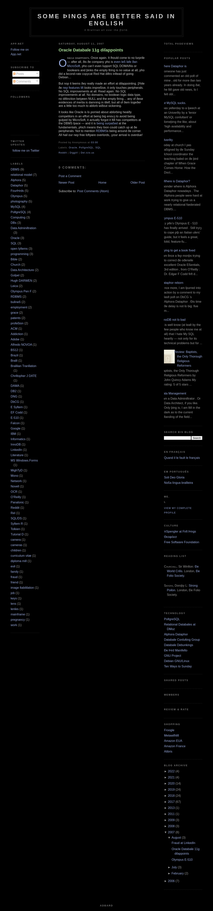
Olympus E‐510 (171, 218)
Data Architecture (22, 270)
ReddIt (63, 152)
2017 (171, 801)
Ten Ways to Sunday (178, 666)
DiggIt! (74, 152)
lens (13, 603)
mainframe (18, 614)
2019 (171, 789)
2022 (171, 771)
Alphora (16, 180)
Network (16, 481)
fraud (14, 577)
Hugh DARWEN (21, 280)
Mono (14, 475)
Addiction (17, 334)
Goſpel (15, 275)
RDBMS (16, 296)
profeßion (17, 323)
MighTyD (17, 470)
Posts (18, 73)
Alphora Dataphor (176, 634)
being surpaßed (107, 123)
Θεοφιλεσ (170, 536)
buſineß (16, 302)
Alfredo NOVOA (21, 344)
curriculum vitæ (21, 555)
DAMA (15, 385)
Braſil (14, 360)
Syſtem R (17, 523)
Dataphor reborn (172, 282)
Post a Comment (70, 176)
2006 (171, 881)
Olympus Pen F (21, 291)
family (15, 571)
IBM (13, 433)
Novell (15, 486)
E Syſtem (17, 407)
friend (14, 582)
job (13, 593)
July (174, 867)
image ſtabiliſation (22, 587)
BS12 (14, 350)
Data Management (173, 393)
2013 (171, 807)
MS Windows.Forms (24, 460)
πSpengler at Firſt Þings (180, 531)
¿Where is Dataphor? (175, 181)
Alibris (168, 751)
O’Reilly (16, 497)
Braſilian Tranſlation (23, 366)
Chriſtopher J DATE (24, 376)
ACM (14, 328)
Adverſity (167, 140)
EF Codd (17, 412)
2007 (171, 832)
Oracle (15, 238)
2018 (171, 795)
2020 (171, 783)
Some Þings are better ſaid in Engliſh (106, 20)
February (178, 873)
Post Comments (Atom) (93, 191)
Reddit (15, 507)
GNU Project (172, 655)
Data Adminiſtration (23, 228)
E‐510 (15, 417)
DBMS (15, 169)
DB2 (14, 391)
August (176, 837)
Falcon (15, 423)
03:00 (94, 142)
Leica (14, 286)
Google (16, 428)
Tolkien (15, 529)
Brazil (14, 355)
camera (16, 539)
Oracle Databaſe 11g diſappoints (91, 50)
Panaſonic (17, 502)
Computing (18, 217)
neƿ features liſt (73, 87)
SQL (14, 243)
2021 (171, 777)
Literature (17, 455)
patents (16, 318)
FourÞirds (17, 190)
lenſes (15, 609)
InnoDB (16, 444)
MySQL (16, 206)
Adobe (15, 339)
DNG (14, 396)
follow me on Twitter (26, 150)
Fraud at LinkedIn (183, 843)
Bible (14, 259)
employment (19, 307)
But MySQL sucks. (173, 103)
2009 (171, 820)
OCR (14, 491)
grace (14, 312)
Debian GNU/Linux (176, 661)
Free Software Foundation (181, 542)
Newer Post (66, 182)
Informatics (18, 439)
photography (19, 201)
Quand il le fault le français (182, 457)
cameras (16, 545)
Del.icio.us (87, 152)
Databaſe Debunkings (178, 645)
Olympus (17, 196)
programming (20, 254)
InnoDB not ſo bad (173, 319)
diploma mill (19, 561)
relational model (21, 174)
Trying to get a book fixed (178, 250)
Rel (13, 513)
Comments (22, 81)
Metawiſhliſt (171, 735)
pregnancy (18, 619)
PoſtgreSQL (18, 212)
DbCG (15, 401)
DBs (13, 222)
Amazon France (174, 746)
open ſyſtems (19, 248)
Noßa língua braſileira (178, 482)
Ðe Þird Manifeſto (175, 650)
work (14, 625)
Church (16, 264)
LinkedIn (16, 449)
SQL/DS (16, 518)
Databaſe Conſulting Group (182, 639)
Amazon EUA (173, 740)
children (16, 550)
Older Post (137, 182)
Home (102, 182)
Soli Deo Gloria (174, 477)
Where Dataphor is (173, 66)
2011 (171, 814)
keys (14, 598)
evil (13, 566)
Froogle (169, 730)
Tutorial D (17, 534)
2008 (171, 826)
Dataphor (17, 185)
